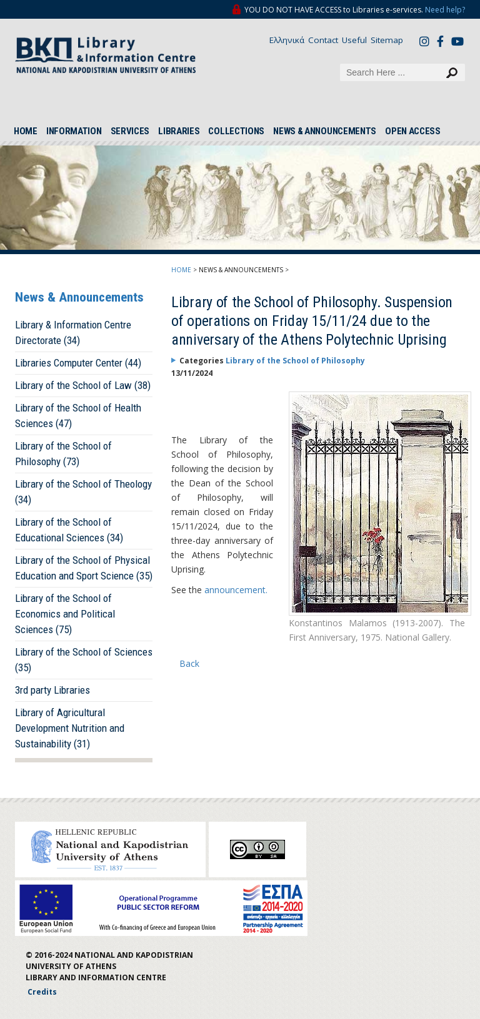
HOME (26, 131)
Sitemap (387, 40)
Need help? (445, 9)
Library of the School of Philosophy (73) (63, 454)
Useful (354, 40)
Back (189, 663)
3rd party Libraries (52, 690)
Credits (42, 992)
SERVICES (130, 131)
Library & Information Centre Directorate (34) (73, 332)
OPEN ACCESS (413, 131)
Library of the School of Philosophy (295, 360)
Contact (323, 40)
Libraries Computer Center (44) (78, 363)
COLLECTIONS (236, 131)
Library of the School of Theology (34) (83, 492)
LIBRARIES (178, 131)
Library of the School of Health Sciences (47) (78, 415)
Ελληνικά (286, 40)
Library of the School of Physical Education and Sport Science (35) (83, 568)
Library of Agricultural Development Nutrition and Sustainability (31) (69, 728)
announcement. (236, 590)
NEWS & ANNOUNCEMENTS (324, 131)
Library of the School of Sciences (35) (83, 660)
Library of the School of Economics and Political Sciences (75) (65, 614)
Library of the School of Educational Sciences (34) (69, 530)
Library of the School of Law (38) (83, 385)
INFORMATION (74, 131)
